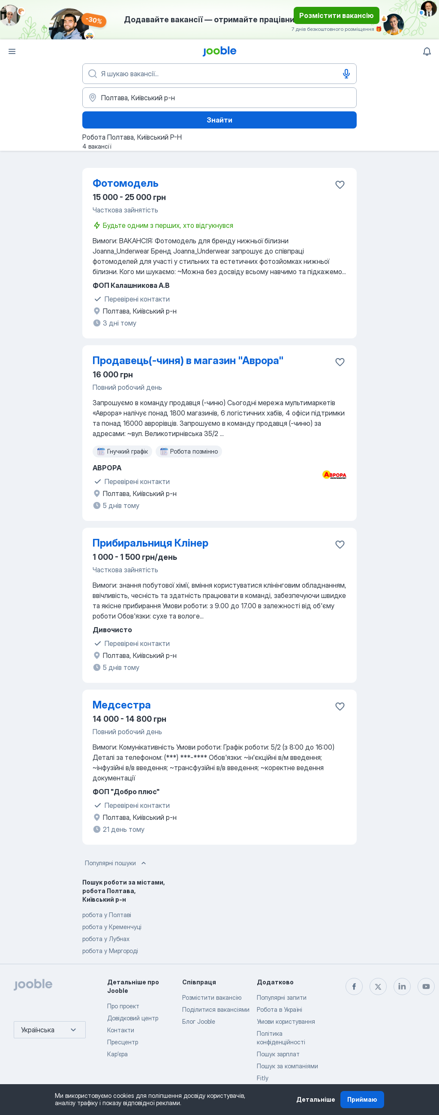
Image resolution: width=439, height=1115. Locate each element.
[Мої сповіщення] (427, 51)
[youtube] (426, 986)
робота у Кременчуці (111, 926)
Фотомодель (126, 183)
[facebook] (354, 986)
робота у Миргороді (110, 950)
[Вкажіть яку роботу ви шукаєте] (219, 73)
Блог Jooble (198, 1021)
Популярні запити (282, 997)
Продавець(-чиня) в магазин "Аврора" (188, 360)
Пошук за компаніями (287, 1066)
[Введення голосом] (346, 73)
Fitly (262, 1078)
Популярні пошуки (116, 863)
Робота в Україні (279, 1009)
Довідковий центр (132, 1018)
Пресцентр (122, 1042)
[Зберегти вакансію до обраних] (340, 185)
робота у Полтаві (106, 914)
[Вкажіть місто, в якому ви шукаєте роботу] (219, 97)
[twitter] (378, 986)
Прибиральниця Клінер (150, 543)
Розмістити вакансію (336, 15)
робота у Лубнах (105, 938)
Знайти (219, 120)
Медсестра (122, 705)
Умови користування (286, 1021)
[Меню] (12, 51)
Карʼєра (117, 1054)
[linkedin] (402, 986)
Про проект (123, 1006)
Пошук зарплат (278, 1054)
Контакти (120, 1030)
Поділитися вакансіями (216, 1009)
